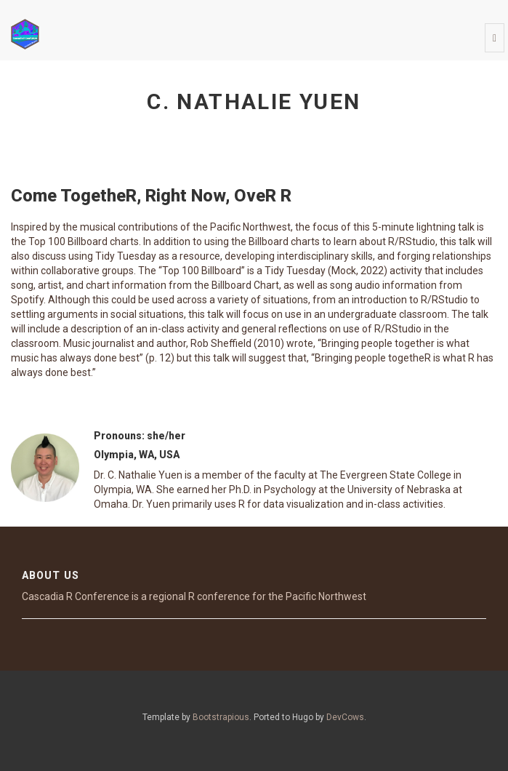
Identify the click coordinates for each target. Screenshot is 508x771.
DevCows (345, 717)
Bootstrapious (221, 717)
